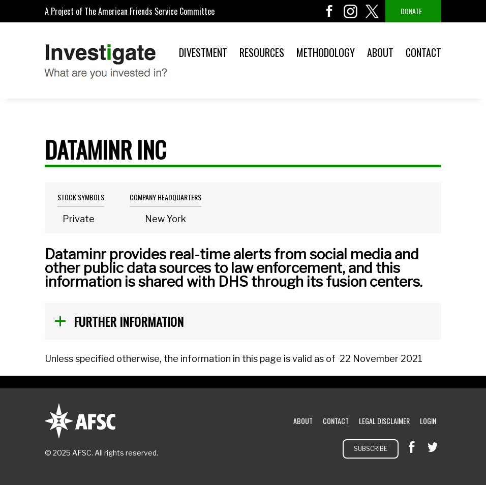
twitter (372, 11)
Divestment (203, 52)
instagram (351, 11)
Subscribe (370, 448)
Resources (261, 52)
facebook (329, 11)
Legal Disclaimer (384, 420)
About (380, 52)
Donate (411, 11)
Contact (423, 52)
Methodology (325, 52)
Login (428, 420)
